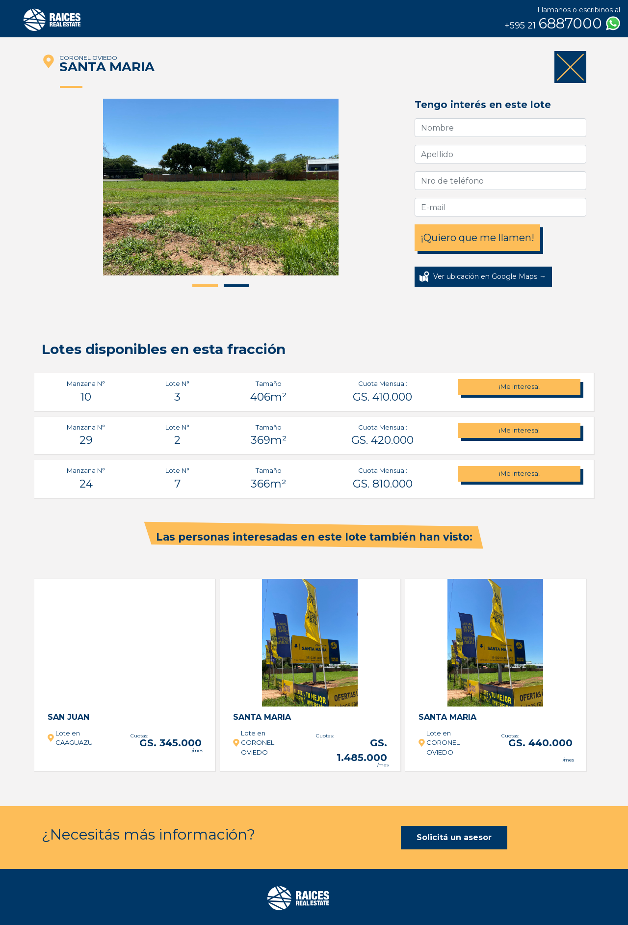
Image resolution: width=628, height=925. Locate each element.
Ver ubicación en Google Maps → (489, 276)
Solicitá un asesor (454, 837)
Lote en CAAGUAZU (74, 738)
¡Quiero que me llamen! (477, 238)
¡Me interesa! (519, 386)
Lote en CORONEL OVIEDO (257, 742)
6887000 (562, 23)
